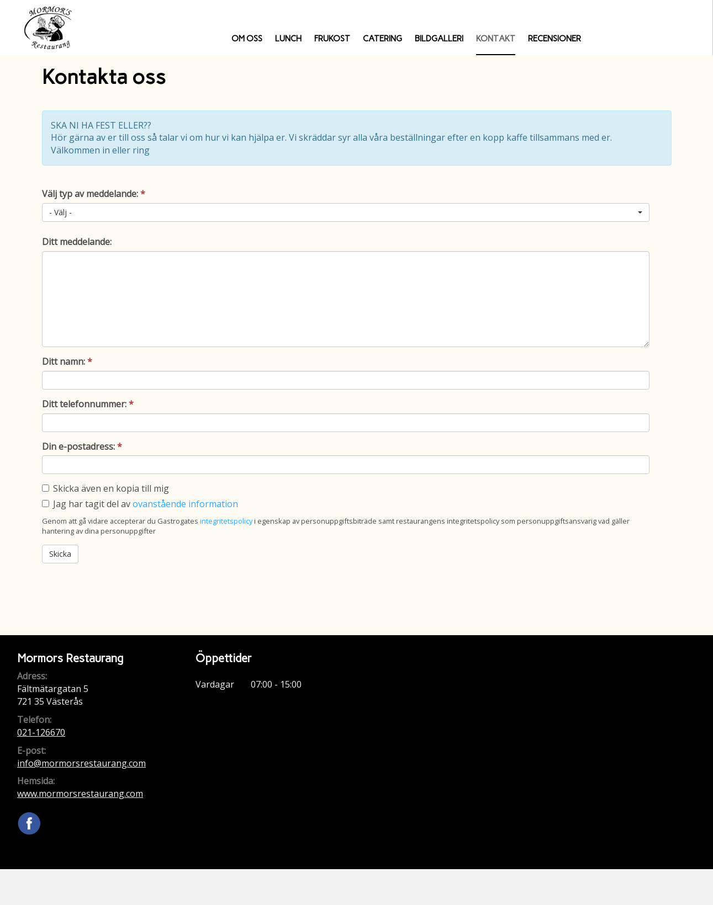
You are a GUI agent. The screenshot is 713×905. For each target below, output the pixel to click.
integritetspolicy (226, 521)
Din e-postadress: (82, 446)
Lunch (288, 39)
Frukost (332, 39)
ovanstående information (185, 504)
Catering (382, 39)
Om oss (246, 39)
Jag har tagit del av (145, 504)
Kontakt (495, 39)
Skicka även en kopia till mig (111, 488)
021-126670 (41, 732)
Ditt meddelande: (77, 242)
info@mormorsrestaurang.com (81, 763)
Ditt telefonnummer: (88, 404)
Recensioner (554, 39)
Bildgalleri (439, 39)
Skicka (60, 554)
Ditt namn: (67, 361)
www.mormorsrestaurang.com (80, 793)
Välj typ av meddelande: (93, 194)
